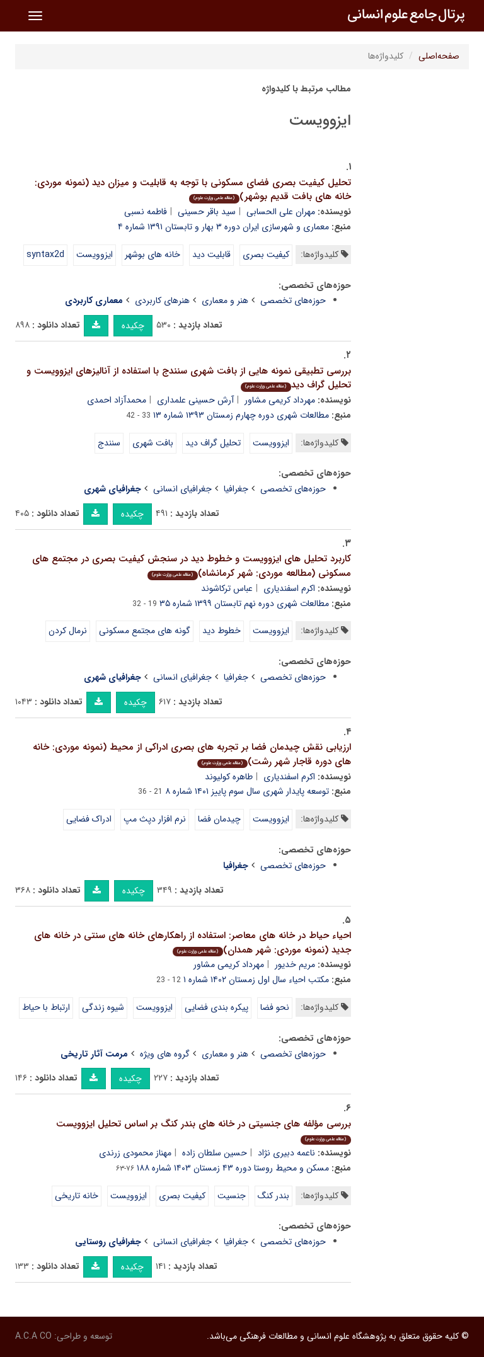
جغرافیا (236, 489)
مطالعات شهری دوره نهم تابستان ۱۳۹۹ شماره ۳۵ (244, 603)
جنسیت (231, 1196)
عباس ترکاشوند (227, 588)
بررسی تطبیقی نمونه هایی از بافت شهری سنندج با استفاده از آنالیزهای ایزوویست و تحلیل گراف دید (188, 378)
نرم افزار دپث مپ (155, 819)
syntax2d (45, 254)
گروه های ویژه (165, 1054)
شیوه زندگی (103, 1007)
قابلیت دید (211, 254)
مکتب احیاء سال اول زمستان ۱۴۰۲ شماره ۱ (256, 980)
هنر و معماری (225, 300)
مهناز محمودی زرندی (135, 1153)
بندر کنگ (273, 1196)
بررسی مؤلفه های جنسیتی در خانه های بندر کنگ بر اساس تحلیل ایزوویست (203, 1130)
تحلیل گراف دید (213, 443)
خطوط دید (221, 631)
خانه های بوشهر (152, 254)
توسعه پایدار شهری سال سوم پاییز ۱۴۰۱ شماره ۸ (247, 791)
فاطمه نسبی (145, 212)
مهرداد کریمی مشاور (280, 400)
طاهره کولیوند (229, 777)
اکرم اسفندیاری (289, 588)
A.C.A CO (33, 1336)
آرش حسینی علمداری (195, 400)
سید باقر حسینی (207, 212)
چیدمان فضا (219, 819)
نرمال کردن (68, 631)
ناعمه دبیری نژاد (286, 1153)
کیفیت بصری (266, 254)
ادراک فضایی (89, 819)
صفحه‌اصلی (438, 56)
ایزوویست (94, 254)
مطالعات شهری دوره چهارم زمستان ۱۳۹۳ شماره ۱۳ (241, 415)
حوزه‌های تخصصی (293, 300)
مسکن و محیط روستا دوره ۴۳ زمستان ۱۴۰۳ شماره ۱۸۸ (233, 1168)
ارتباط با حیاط (46, 1007)
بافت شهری (152, 443)
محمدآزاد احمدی (116, 400)
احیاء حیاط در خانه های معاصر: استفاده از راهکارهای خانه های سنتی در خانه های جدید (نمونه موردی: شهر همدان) (192, 943)
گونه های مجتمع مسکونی (144, 631)
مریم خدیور (295, 964)
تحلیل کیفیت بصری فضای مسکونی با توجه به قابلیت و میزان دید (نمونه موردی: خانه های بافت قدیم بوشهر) (193, 190)
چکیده (133, 326)
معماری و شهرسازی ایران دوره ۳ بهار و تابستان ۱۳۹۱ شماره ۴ (223, 227)
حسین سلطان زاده (214, 1153)
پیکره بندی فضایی (216, 1007)
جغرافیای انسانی (182, 489)
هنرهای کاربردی (162, 300)
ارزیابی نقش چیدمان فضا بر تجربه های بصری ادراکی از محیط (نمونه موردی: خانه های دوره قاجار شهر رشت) (192, 754)
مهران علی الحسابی (280, 212)
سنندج (109, 443)
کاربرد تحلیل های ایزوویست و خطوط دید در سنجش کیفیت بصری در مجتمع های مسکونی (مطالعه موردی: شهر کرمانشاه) (191, 566)
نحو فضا (274, 1007)
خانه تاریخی (76, 1196)
